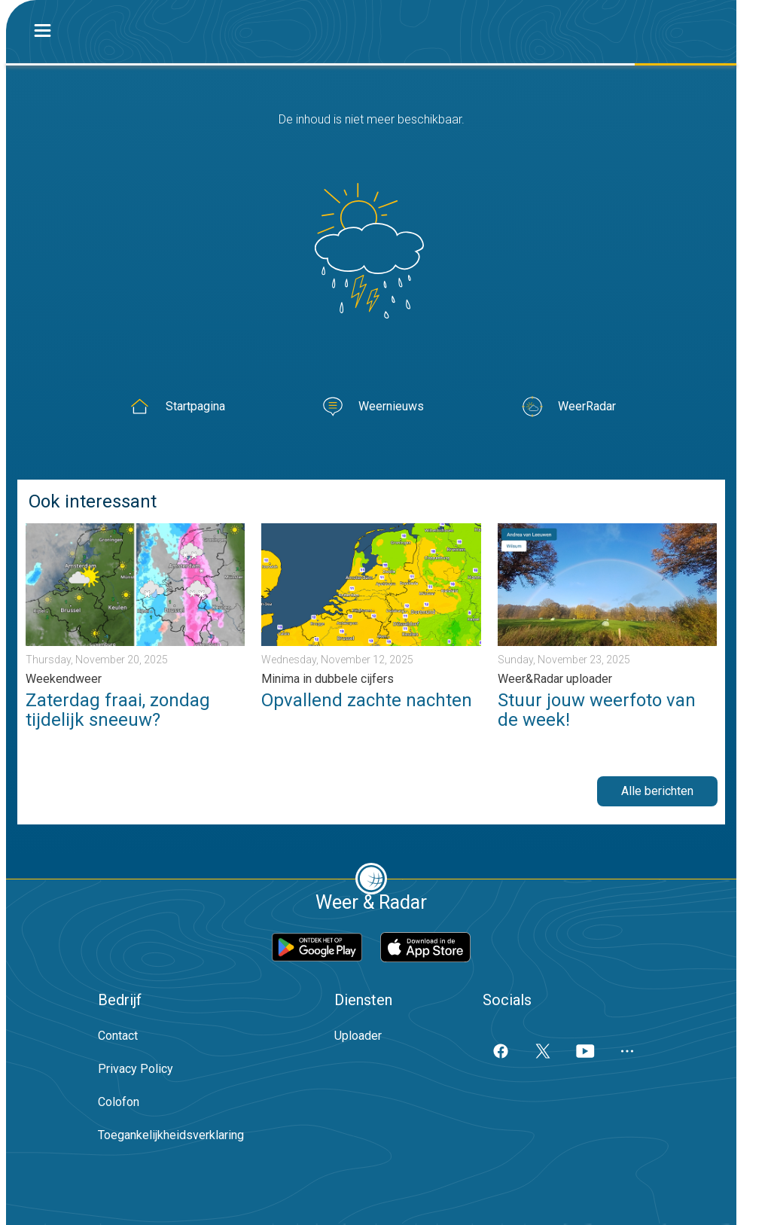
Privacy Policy (135, 1069)
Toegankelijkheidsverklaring (171, 1135)
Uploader (358, 1035)
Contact (118, 1035)
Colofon (118, 1102)
